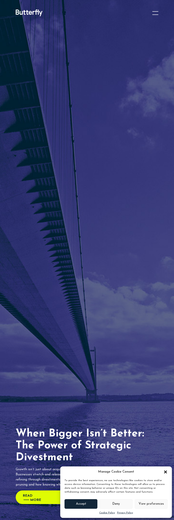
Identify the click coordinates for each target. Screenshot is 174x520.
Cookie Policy (107, 512)
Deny (116, 504)
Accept (81, 504)
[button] (165, 472)
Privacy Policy (125, 512)
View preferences (151, 504)
